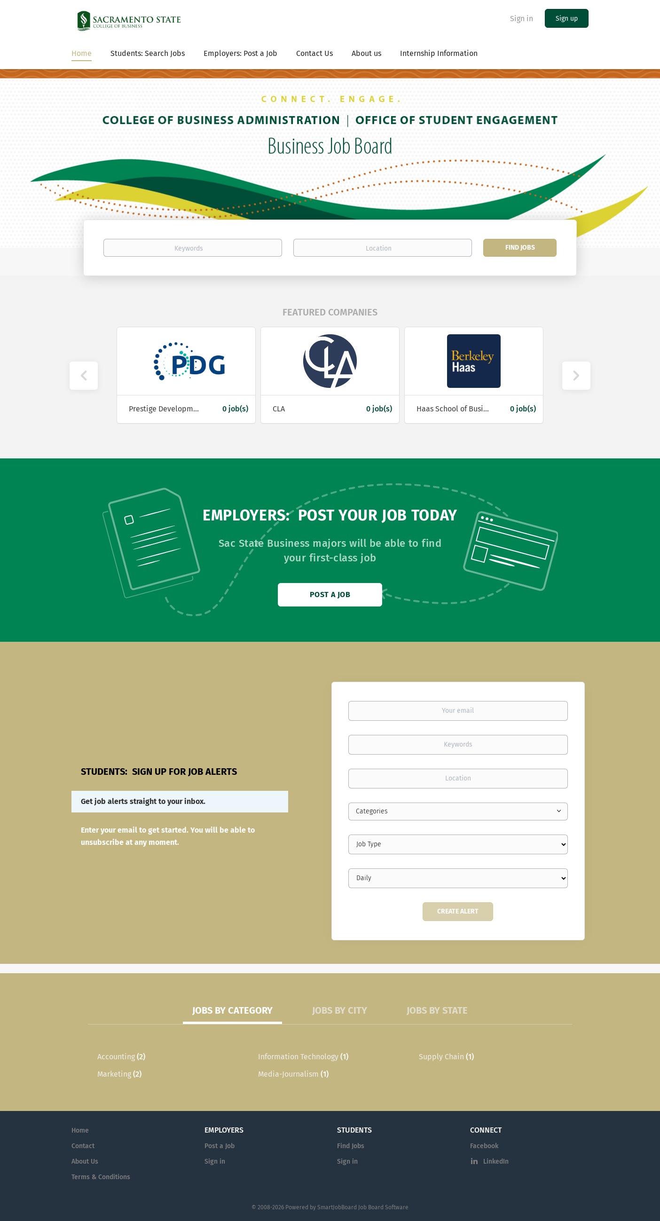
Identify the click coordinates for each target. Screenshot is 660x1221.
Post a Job (330, 594)
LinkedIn (496, 1162)
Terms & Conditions (100, 1177)
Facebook (484, 1146)
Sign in (521, 18)
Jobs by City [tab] (339, 1010)
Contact (82, 1146)
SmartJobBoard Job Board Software (363, 1207)
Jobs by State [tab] (437, 1010)
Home (80, 1130)
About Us (84, 1162)
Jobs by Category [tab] (232, 1010)
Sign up (567, 19)
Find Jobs (520, 248)
